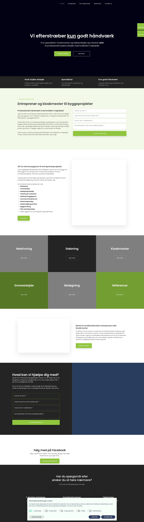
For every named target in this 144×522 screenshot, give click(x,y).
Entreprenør (72, 4)
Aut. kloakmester (84, 4)
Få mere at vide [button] (36, 517)
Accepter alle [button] (108, 517)
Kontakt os (108, 4)
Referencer (97, 4)
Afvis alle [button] (94, 517)
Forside (62, 4)
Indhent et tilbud (83, 346)
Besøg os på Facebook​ (50, 461)
